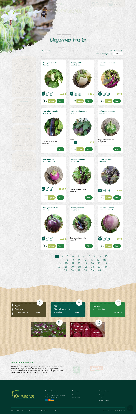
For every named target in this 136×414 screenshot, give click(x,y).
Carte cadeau (62, 24)
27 (59, 266)
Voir (59, 101)
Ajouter (51, 101)
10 (51, 189)
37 (79, 270)
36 (72, 270)
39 (92, 270)
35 (65, 270)
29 (72, 266)
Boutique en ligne (108, 24)
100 (47, 94)
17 (98, 259)
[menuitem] (116, 3)
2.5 (43, 189)
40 (99, 270)
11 (60, 259)
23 (85, 263)
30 (79, 266)
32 (92, 266)
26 (105, 263)
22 (79, 263)
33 (99, 266)
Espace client (76, 398)
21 (73, 263)
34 (106, 266)
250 (51, 94)
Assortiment (82, 24)
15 (85, 259)
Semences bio (27, 24)
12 (66, 259)
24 (92, 263)
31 (86, 266)
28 (65, 266)
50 (43, 94)
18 (104, 259)
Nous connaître (44, 24)
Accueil (59, 34)
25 (99, 263)
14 (79, 259)
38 (85, 270)
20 (66, 263)
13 (73, 259)
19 (59, 263)
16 (92, 259)
